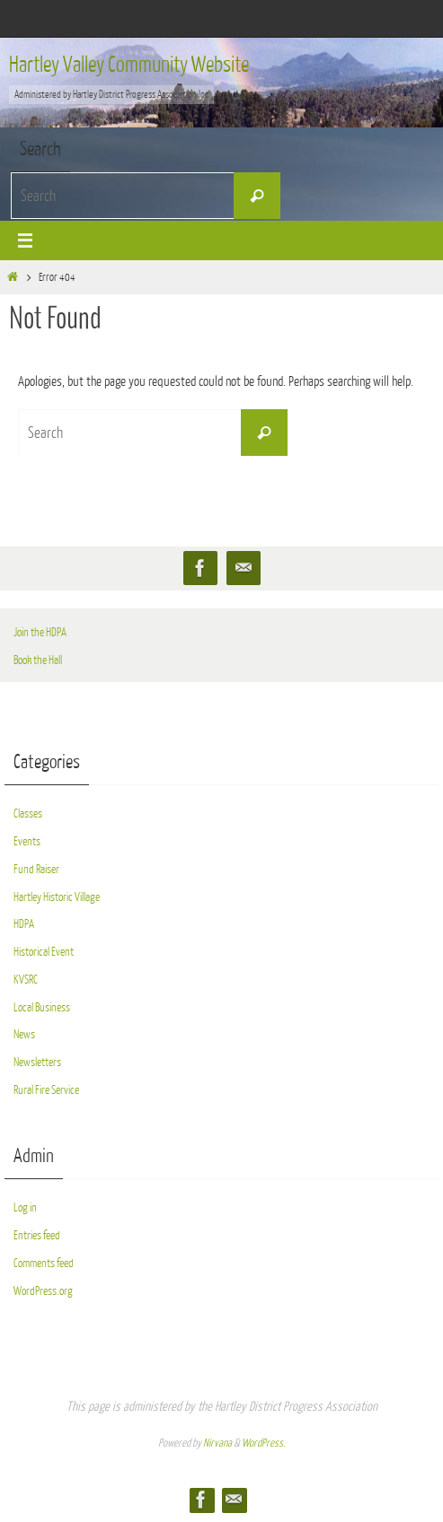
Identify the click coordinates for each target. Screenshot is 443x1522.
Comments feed (43, 1263)
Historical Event (43, 951)
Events (26, 841)
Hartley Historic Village (56, 897)
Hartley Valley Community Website (129, 64)
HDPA (23, 924)
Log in (25, 1207)
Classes (27, 813)
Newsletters (37, 1062)
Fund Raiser (36, 869)
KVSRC (25, 979)
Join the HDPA (39, 632)
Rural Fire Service (46, 1090)
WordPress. (263, 1443)
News (24, 1034)
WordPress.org (43, 1291)
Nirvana (217, 1443)
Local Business (41, 1007)
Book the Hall (37, 660)
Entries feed (36, 1235)
